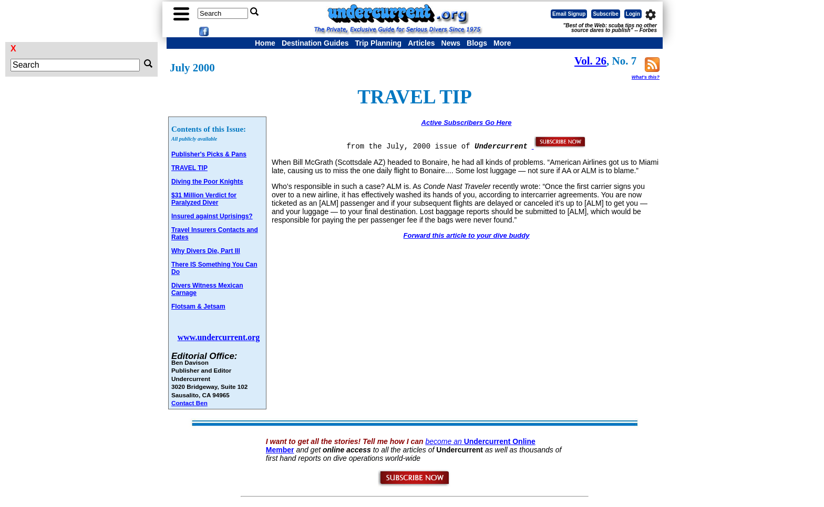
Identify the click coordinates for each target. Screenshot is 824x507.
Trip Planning (378, 43)
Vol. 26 (590, 61)
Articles (421, 43)
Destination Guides (315, 43)
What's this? (646, 77)
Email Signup (568, 14)
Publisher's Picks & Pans (208, 154)
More (502, 43)
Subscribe (605, 14)
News (451, 43)
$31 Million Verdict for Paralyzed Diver (203, 199)
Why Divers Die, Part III (205, 251)
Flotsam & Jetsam (198, 306)
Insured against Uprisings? (212, 216)
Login (633, 14)
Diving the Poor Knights (207, 181)
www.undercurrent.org (219, 337)
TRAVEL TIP (189, 168)
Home (265, 43)
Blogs (477, 43)
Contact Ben (189, 402)
